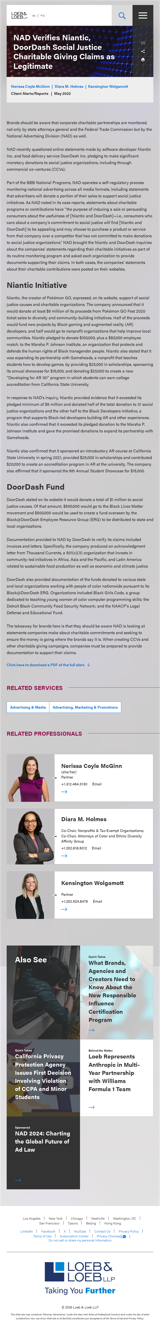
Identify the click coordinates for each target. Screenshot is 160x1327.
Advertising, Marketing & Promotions (85, 707)
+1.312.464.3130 (74, 783)
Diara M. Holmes (69, 86)
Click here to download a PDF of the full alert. (46, 665)
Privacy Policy (129, 1231)
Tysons (73, 1223)
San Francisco (49, 1223)
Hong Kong (112, 1223)
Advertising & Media (28, 707)
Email (96, 783)
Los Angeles (31, 1218)
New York (55, 1218)
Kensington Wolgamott (108, 86)
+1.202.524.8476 (74, 901)
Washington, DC (124, 1218)
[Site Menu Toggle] (142, 15)
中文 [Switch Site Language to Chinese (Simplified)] (42, 15)
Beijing (91, 1223)
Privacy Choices (111, 1236)
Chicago (77, 1218)
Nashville (98, 1218)
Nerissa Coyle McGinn (30, 86)
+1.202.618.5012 (74, 847)
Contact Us (102, 1231)
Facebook (48, 1231)
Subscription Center (74, 1236)
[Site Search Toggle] (122, 15)
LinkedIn (26, 1231)
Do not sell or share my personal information (80, 1240)
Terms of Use (42, 1236)
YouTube (80, 1231)
